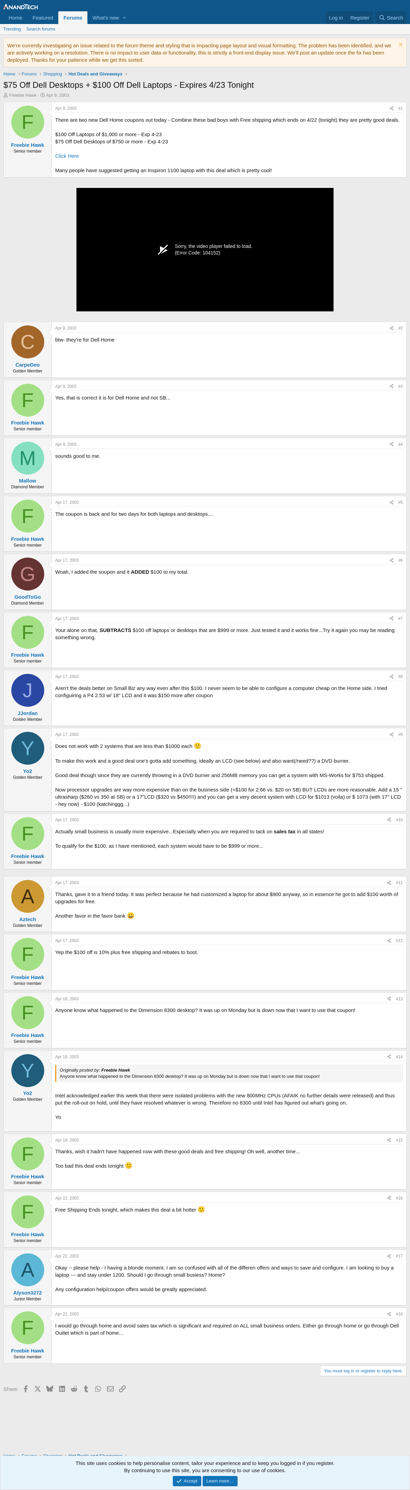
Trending (12, 29)
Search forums (41, 29)
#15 (399, 1140)
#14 (399, 1056)
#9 (400, 734)
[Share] (391, 108)
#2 (400, 328)
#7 (400, 618)
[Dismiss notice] (400, 45)
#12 (399, 940)
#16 (399, 1198)
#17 (399, 1256)
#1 (400, 108)
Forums (72, 18)
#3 (400, 386)
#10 (399, 820)
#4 (400, 444)
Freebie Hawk (23, 95)
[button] (124, 17)
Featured (43, 18)
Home (15, 18)
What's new (106, 18)
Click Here (67, 156)
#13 (399, 999)
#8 (400, 676)
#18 (399, 1314)
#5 (400, 502)
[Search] (391, 17)
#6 (400, 560)
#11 (399, 882)
